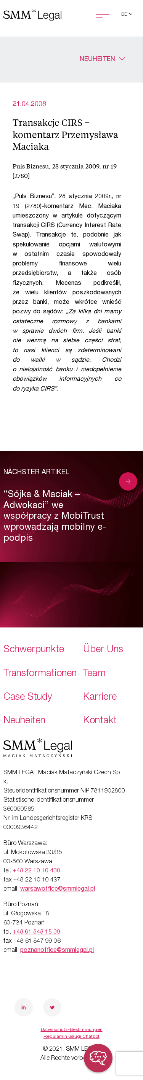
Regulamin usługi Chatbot (71, 1036)
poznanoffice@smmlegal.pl (57, 951)
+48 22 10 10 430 (36, 871)
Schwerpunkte (33, 650)
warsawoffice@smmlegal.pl (57, 889)
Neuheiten (97, 59)
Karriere (100, 697)
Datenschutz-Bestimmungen (72, 1030)
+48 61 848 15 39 (36, 932)
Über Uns (103, 650)
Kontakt (100, 721)
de (124, 14)
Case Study (27, 697)
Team (94, 674)
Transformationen (40, 674)
